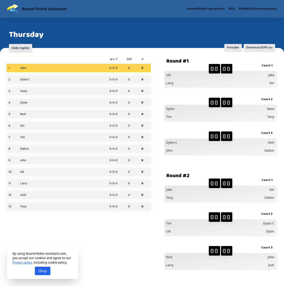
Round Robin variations (206, 9)
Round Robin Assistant (44, 9)
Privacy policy (22, 262)
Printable (233, 47)
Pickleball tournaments (258, 9)
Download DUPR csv (259, 47)
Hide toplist (21, 48)
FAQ (231, 9)
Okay (42, 270)
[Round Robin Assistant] (12, 8)
